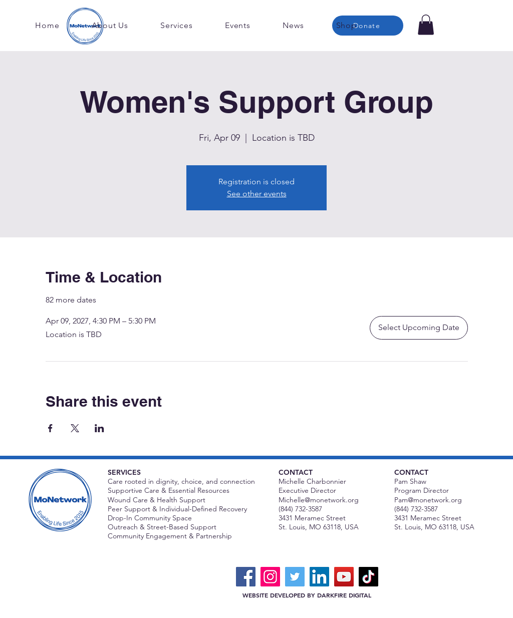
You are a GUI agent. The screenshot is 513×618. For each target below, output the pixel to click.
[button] (425, 25)
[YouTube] (344, 576)
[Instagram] (270, 576)
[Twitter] (295, 576)
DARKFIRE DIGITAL (344, 595)
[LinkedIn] (319, 576)
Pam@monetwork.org (428, 499)
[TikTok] (368, 576)
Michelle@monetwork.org (319, 499)
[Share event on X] (75, 428)
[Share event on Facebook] (50, 428)
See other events (257, 193)
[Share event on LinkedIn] (99, 428)
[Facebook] (245, 576)
